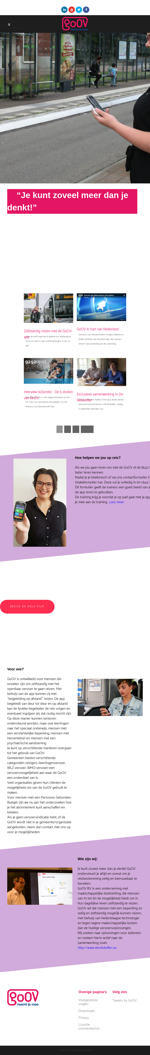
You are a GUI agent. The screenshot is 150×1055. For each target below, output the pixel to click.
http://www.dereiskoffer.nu (97, 948)
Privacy (84, 1018)
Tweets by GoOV (124, 1001)
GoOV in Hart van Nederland (98, 329)
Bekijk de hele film (27, 607)
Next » (87, 429)
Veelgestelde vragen (88, 1002)
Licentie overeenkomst (89, 1027)
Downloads (87, 1011)
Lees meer (116, 502)
